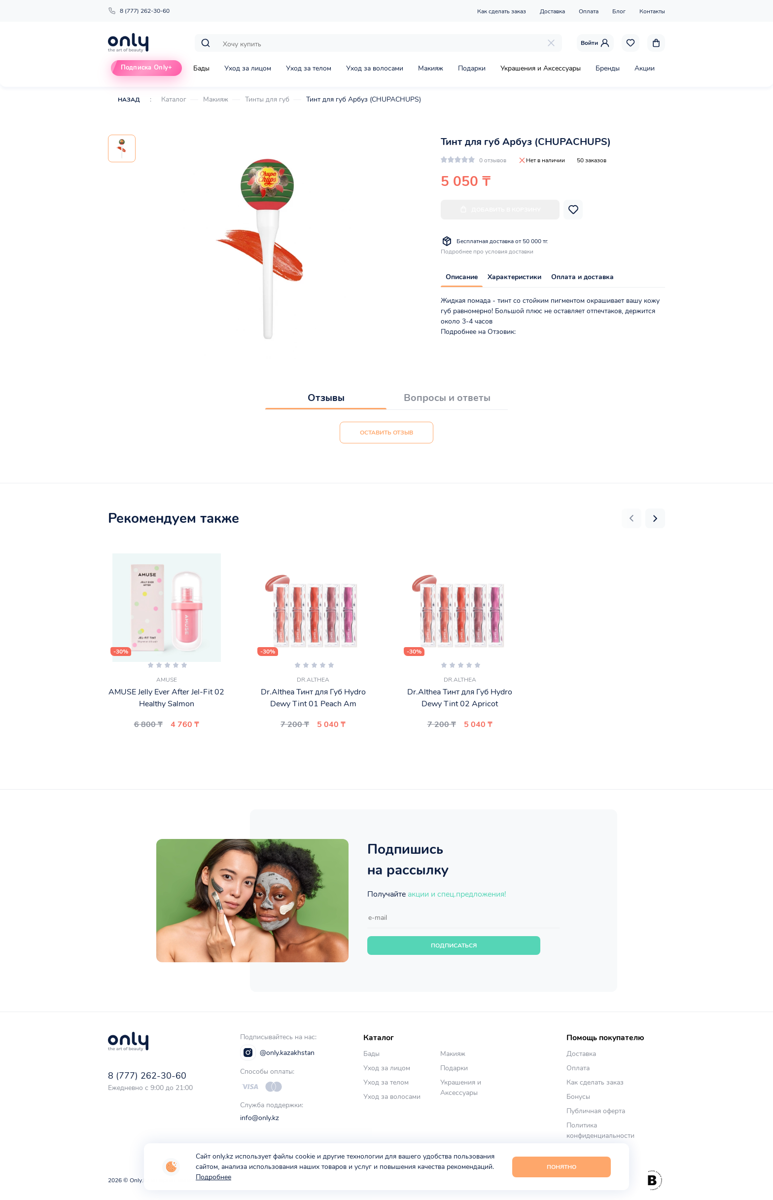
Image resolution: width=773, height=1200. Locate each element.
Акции (644, 68)
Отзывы (326, 397)
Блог (619, 11)
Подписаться (454, 945)
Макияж (430, 68)
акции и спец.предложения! (457, 894)
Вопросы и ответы (447, 397)
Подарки (472, 68)
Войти (595, 43)
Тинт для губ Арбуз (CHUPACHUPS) (363, 99)
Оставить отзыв (386, 432)
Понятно (561, 1167)
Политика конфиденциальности (600, 1130)
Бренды (608, 68)
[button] (631, 518)
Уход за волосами (374, 68)
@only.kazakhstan (277, 1052)
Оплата (588, 11)
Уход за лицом (247, 68)
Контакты (652, 11)
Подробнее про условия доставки (487, 251)
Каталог (173, 99)
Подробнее (213, 1177)
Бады (201, 68)
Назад (129, 100)
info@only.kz (259, 1118)
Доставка (552, 11)
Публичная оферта (595, 1111)
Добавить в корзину (500, 209)
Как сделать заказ (501, 11)
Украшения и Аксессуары (540, 68)
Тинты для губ (267, 99)
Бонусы (578, 1096)
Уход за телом (308, 68)
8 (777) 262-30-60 (139, 11)
